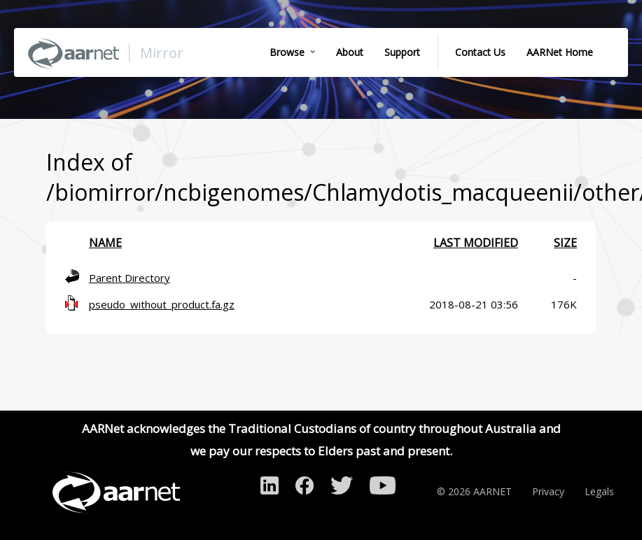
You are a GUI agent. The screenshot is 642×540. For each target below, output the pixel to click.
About (349, 52)
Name (105, 242)
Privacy (548, 491)
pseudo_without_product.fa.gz (162, 304)
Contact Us (480, 52)
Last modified (475, 242)
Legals (599, 491)
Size (565, 242)
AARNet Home (559, 52)
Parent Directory (129, 278)
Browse (287, 52)
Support (402, 52)
